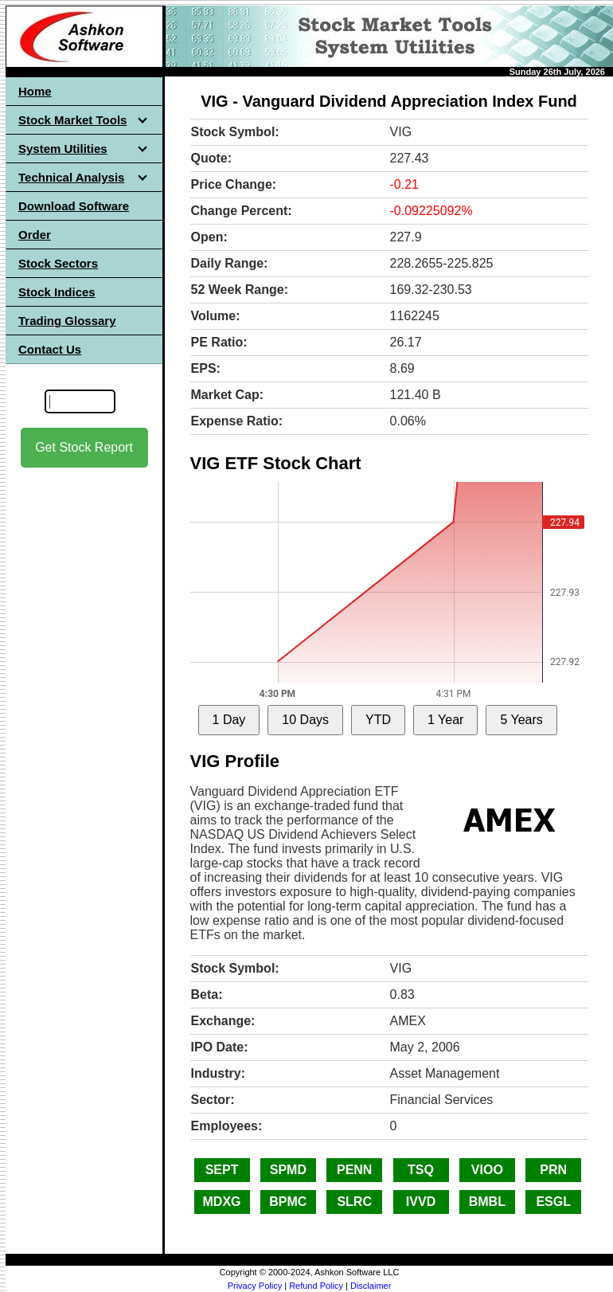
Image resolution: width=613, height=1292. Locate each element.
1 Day (229, 719)
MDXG (222, 1201)
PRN (553, 1170)
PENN (354, 1170)
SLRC (354, 1201)
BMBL (487, 1201)
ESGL (553, 1201)
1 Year (445, 719)
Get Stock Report (84, 447)
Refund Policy (316, 1285)
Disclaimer (370, 1285)
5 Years (521, 719)
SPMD (288, 1170)
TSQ (421, 1170)
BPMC (287, 1201)
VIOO (487, 1170)
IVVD (420, 1201)
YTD (378, 719)
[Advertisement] (84, 718)
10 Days (305, 719)
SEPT (222, 1170)
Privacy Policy (255, 1285)
